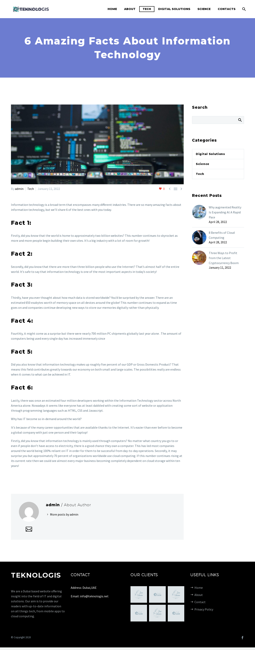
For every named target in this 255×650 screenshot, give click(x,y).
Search (239, 120)
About (129, 9)
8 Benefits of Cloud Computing (222, 235)
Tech (147, 9)
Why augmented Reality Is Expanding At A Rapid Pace (225, 212)
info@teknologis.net (94, 596)
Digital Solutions (174, 9)
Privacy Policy (203, 609)
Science (204, 9)
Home (112, 9)
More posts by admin (64, 514)
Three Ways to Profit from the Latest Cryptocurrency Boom (224, 258)
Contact (200, 602)
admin (19, 189)
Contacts (226, 9)
